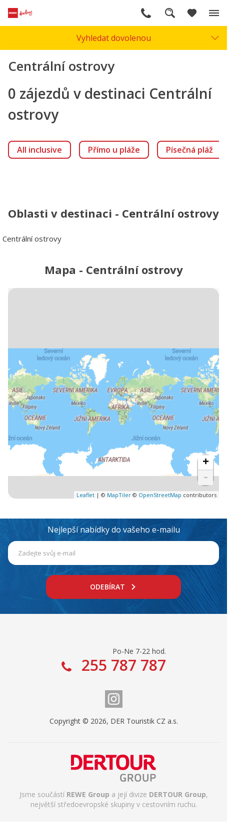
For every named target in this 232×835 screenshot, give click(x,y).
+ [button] (205, 462)
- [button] (205, 477)
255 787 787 (146, 13)
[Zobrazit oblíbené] (192, 13)
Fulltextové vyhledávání (170, 13)
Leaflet (85, 495)
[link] (39, 150)
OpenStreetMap (160, 495)
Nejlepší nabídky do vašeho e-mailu (114, 529)
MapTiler (119, 495)
